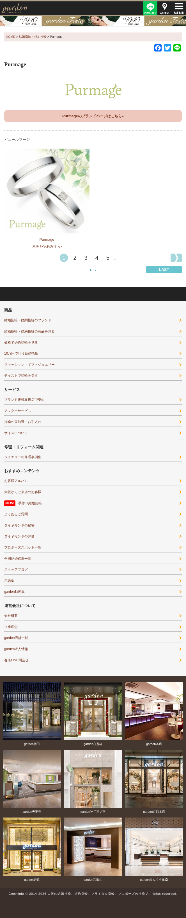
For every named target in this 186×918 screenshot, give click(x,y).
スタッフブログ (16, 570)
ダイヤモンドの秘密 (19, 525)
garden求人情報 (16, 649)
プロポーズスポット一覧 (22, 547)
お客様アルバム (16, 481)
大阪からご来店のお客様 (22, 492)
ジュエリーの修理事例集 (22, 457)
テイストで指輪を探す (21, 376)
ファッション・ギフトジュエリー (29, 365)
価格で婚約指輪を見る (21, 343)
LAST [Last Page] (164, 269)
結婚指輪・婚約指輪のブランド (27, 320)
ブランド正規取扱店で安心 (24, 400)
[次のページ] (176, 258)
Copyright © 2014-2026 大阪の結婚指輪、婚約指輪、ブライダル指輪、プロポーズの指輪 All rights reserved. (92, 893)
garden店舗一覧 (16, 638)
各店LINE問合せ (16, 660)
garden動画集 (14, 592)
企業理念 (11, 627)
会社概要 (11, 616)
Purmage (47, 239)
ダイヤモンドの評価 (19, 536)
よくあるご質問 (16, 514)
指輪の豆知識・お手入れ (22, 422)
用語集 (9, 581)
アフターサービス (17, 411)
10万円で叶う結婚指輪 (21, 353)
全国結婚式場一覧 (17, 559)
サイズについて (16, 433)
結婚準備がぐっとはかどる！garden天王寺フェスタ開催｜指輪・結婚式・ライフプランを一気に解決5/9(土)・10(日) (93, 21)
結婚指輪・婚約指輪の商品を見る (29, 331)
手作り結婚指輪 (30, 503)
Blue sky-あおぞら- (46, 246)
